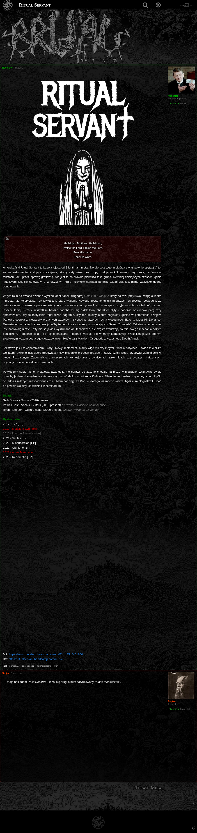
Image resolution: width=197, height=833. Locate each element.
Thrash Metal (149, 787)
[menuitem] (193, 802)
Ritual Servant (35, 5)
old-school (28, 665)
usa (56, 665)
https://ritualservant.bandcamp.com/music (36, 659)
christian (14, 665)
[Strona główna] (8, 5)
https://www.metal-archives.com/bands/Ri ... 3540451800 (46, 654)
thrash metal (44, 665)
